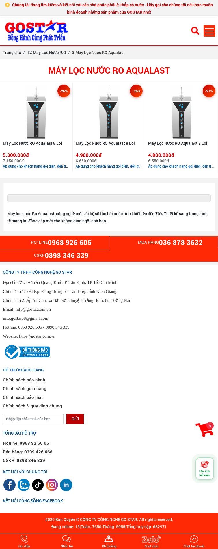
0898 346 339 (58, 327)
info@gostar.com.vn (33, 309)
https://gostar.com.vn (37, 336)
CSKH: (24, 460)
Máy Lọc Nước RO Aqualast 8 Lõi (105, 143)
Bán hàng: (28, 452)
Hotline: (26, 443)
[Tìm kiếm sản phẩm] (195, 30)
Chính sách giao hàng (24, 388)
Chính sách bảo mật (23, 397)
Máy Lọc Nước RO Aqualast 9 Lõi (32, 143)
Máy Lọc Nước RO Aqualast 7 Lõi (177, 143)
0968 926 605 (30, 327)
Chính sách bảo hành (24, 380)
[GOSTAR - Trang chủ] (37, 31)
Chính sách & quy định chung (32, 406)
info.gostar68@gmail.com (25, 318)
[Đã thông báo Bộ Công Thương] (26, 351)
